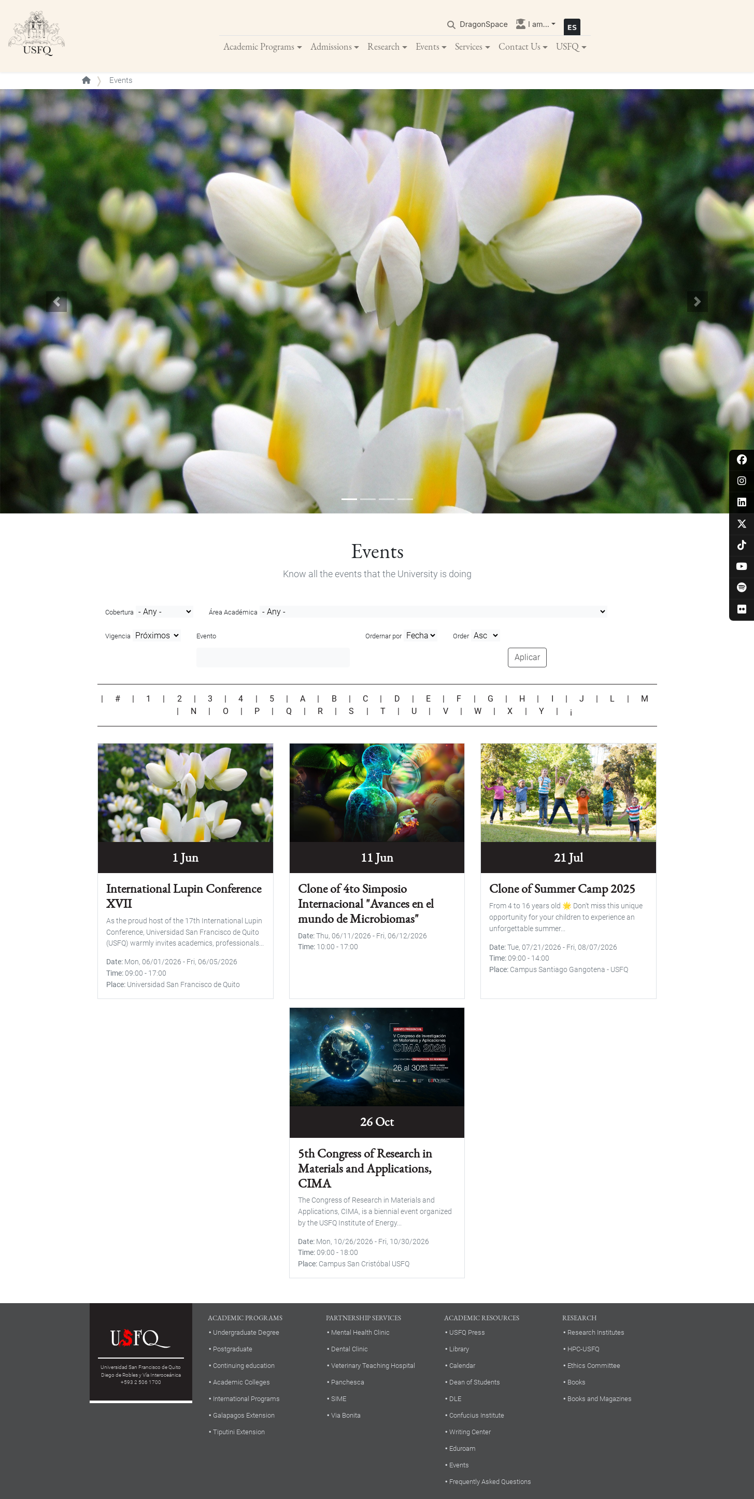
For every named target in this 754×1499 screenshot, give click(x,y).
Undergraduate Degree (246, 1333)
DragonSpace (484, 24)
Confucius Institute (476, 1416)
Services (468, 46)
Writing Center (470, 1432)
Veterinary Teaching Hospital (373, 1366)
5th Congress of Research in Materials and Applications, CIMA (365, 1169)
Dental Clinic (349, 1349)
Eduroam (462, 1449)
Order (461, 637)
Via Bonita (346, 1416)
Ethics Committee (593, 1366)
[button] (56, 302)
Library (459, 1349)
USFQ (567, 46)
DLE (455, 1399)
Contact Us (519, 46)
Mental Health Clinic (360, 1333)
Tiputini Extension (239, 1432)
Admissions (331, 46)
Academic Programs (258, 46)
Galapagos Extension (244, 1416)
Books (576, 1383)
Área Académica (233, 613)
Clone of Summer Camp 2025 (562, 889)
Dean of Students (474, 1383)
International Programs (246, 1399)
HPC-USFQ (583, 1349)
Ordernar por (383, 637)
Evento (206, 637)
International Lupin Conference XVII (183, 896)
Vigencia (118, 637)
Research (383, 46)
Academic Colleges (241, 1383)
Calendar (462, 1366)
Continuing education (244, 1366)
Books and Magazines (599, 1399)
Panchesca (347, 1383)
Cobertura (119, 613)
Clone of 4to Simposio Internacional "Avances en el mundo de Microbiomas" (366, 904)
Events (427, 46)
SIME (338, 1399)
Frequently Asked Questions (490, 1482)
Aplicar (527, 658)
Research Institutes (595, 1333)
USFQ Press (467, 1333)
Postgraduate (232, 1349)
